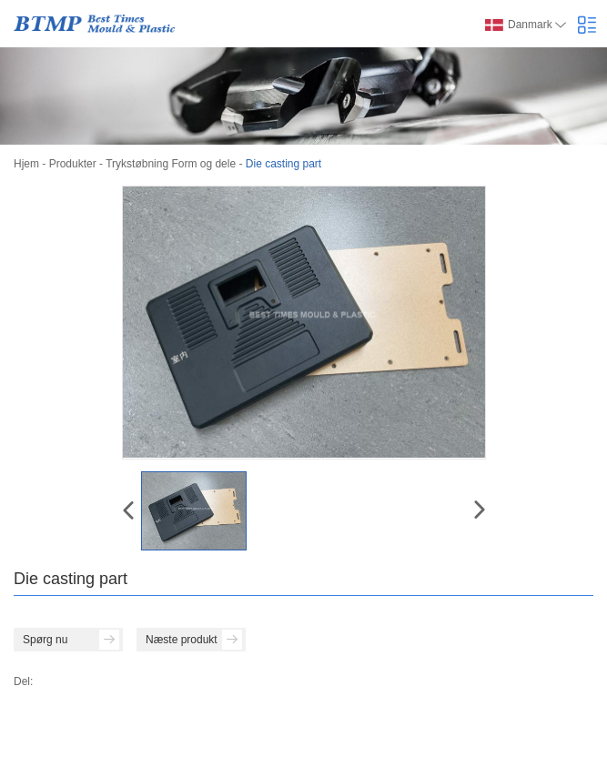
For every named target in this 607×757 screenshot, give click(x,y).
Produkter (72, 163)
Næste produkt (194, 640)
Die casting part (283, 163)
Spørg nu (71, 640)
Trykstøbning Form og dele (171, 163)
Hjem (26, 163)
